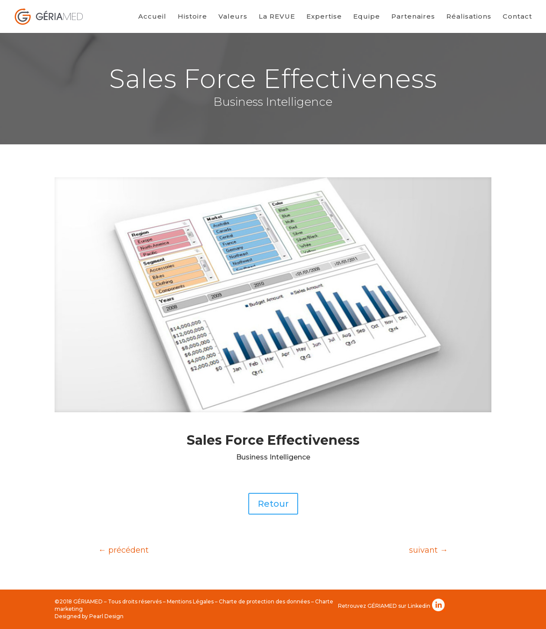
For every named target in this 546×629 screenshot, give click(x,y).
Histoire (192, 16)
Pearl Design (106, 616)
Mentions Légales (190, 601)
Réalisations (468, 16)
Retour (273, 504)
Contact (517, 16)
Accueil (152, 16)
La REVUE (277, 16)
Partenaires (413, 16)
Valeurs (232, 16)
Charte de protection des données (264, 601)
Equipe (366, 16)
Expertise (324, 16)
